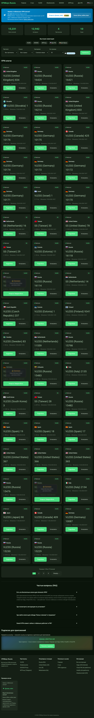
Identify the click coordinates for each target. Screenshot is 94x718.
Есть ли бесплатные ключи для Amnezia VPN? (47, 592)
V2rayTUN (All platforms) (83, 667)
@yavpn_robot (8, 688)
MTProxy (70, 3)
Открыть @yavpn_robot (59, 15)
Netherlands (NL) (44, 670)
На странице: (52, 49)
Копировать (22, 88)
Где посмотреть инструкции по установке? (47, 607)
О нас (32, 3)
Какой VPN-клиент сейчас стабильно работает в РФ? (47, 623)
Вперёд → (56, 573)
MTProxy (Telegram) (26, 670)
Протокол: (6, 49)
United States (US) (44, 665)
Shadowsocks (50, 3)
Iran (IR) (41, 667)
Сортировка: (37, 49)
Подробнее (9, 88)
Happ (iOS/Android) (82, 665)
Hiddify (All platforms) (82, 670)
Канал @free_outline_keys (81, 15)
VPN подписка (62, 667)
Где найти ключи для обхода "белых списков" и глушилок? (47, 615)
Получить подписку (47, 646)
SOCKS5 (61, 3)
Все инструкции (81, 662)
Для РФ (80, 3)
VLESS (40, 3)
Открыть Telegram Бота (16, 293)
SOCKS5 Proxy (24, 667)
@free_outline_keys (29, 19)
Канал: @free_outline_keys (9, 697)
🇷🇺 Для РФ (53, 43)
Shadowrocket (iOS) (82, 673)
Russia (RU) (42, 662)
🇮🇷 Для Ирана (63, 43)
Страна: (21, 49)
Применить (85, 52)
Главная (23, 3)
